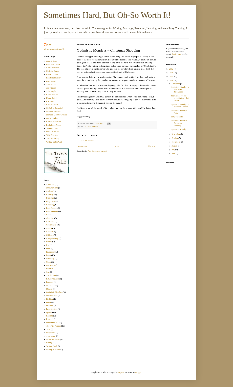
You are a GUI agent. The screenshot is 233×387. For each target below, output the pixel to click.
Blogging (50, 204)
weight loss (50, 333)
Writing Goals (52, 346)
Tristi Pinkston (52, 135)
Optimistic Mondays (91, 126)
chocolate (50, 218)
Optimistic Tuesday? (179, 129)
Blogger (138, 372)
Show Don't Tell (52, 322)
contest (49, 228)
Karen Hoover (52, 94)
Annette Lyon (51, 61)
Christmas (50, 221)
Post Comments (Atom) (97, 151)
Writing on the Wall (54, 142)
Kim (49, 45)
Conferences (51, 225)
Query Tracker (52, 118)
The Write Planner (53, 326)
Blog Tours (50, 201)
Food (48, 248)
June (173, 153)
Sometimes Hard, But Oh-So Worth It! (107, 15)
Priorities (50, 306)
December (175, 84)
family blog (176, 54)
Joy (47, 272)
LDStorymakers (52, 279)
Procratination (52, 309)
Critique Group (52, 238)
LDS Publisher (52, 105)
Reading (49, 316)
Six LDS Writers (53, 131)
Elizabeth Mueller (53, 78)
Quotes (49, 312)
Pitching (49, 299)
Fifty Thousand (177, 117)
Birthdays (50, 194)
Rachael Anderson (53, 121)
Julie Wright (51, 91)
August (174, 146)
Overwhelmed (52, 296)
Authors (49, 191)
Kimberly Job (51, 98)
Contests (49, 231)
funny (48, 255)
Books (48, 215)
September (175, 142)
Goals (48, 262)
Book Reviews (52, 211)
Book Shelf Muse (53, 64)
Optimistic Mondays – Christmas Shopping (180, 123)
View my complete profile (54, 49)
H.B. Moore (51, 81)
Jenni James (51, 84)
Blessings (50, 198)
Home (116, 146)
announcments (52, 188)
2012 (171, 69)
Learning (49, 282)
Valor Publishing (53, 138)
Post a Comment (87, 140)
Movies (49, 289)
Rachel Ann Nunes (53, 125)
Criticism (50, 235)
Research (50, 319)
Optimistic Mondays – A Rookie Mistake (180, 105)
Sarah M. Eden (52, 128)
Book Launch (51, 208)
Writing (49, 343)
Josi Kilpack (51, 88)
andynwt (121, 372)
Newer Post (82, 146)
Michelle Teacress (53, 111)
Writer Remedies (53, 339)
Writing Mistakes (53, 349)
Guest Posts (51, 265)
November (175, 134)
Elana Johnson (52, 74)
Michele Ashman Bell (55, 108)
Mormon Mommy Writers (56, 115)
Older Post (151, 146)
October (174, 138)
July (173, 149)
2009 (171, 80)
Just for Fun (51, 275)
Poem (48, 302)
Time (48, 329)
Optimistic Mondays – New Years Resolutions (180, 89)
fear (47, 245)
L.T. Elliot (50, 101)
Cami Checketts (52, 68)
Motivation (50, 285)
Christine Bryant (53, 71)
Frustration (50, 252)
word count (50, 336)
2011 (171, 73)
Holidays (49, 269)
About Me (50, 184)
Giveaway (50, 258)
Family (49, 241)
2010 (171, 76)
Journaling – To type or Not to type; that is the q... (180, 98)
